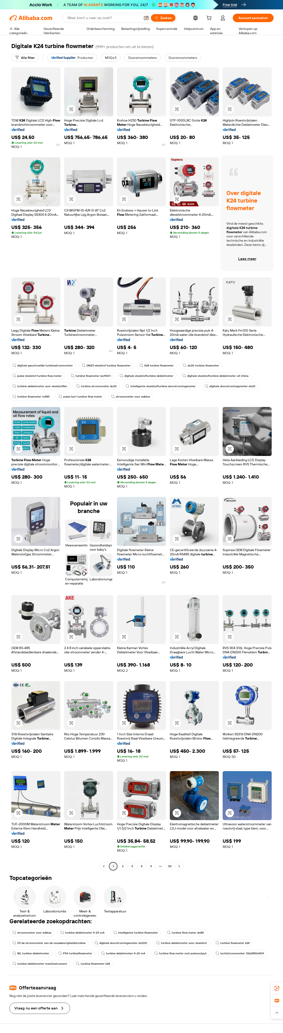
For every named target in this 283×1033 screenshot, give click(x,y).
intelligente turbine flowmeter (135, 933)
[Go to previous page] (104, 866)
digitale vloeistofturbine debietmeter (146, 376)
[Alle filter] (25, 58)
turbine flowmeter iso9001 (91, 376)
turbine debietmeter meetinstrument (39, 964)
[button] (146, 18)
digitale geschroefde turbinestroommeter (42, 365)
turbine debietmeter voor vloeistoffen (39, 386)
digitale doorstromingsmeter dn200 (121, 943)
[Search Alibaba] (103, 17)
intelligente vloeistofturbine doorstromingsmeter (161, 386)
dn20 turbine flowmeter (201, 365)
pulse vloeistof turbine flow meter (37, 376)
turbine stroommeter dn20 (96, 386)
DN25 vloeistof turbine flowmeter (106, 365)
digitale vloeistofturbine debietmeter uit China (215, 376)
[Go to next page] (179, 866)
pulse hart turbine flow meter (80, 397)
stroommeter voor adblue (130, 397)
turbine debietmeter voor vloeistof (181, 943)
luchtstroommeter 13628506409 (240, 953)
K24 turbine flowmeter (157, 365)
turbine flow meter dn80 (185, 933)
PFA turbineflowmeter (75, 953)
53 (169, 866)
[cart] (209, 18)
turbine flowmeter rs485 (31, 397)
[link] (277, 988)
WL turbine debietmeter (30, 953)
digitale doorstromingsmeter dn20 (230, 386)
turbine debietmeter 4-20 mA (82, 933)
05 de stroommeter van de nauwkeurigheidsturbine (49, 943)
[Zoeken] (163, 18)
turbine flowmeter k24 (233, 943)
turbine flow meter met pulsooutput (180, 953)
